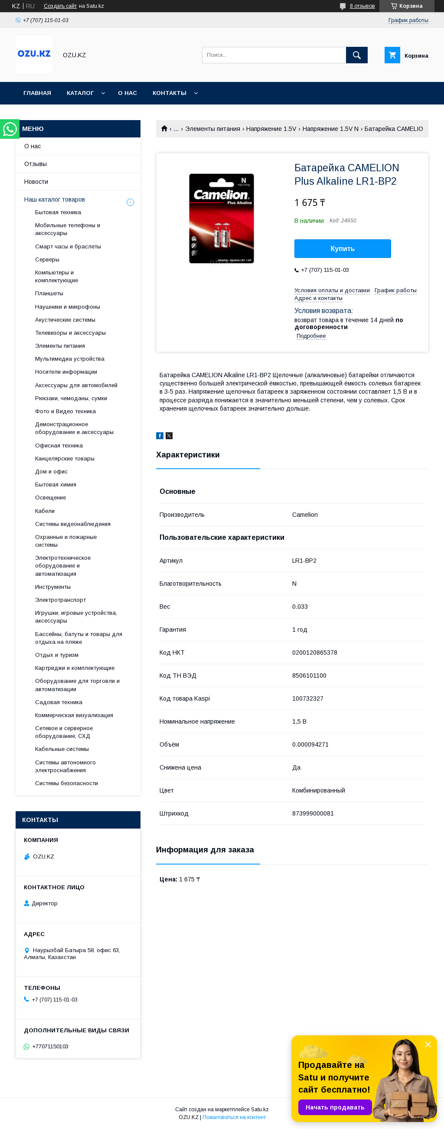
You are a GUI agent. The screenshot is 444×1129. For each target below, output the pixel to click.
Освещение (50, 497)
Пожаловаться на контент (234, 1117)
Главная (37, 93)
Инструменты (53, 587)
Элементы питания (212, 128)
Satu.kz (260, 1109)
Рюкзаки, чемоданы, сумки (71, 398)
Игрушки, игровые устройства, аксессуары (76, 617)
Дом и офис (51, 471)
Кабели (45, 511)
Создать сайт (60, 6)
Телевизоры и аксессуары (70, 333)
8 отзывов (362, 6)
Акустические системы (65, 320)
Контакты (169, 93)
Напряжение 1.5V (271, 128)
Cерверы (47, 259)
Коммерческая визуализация (74, 715)
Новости (36, 181)
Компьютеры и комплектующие (56, 276)
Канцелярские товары (65, 458)
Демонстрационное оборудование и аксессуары (74, 428)
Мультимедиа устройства (69, 359)
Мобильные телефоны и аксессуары (67, 229)
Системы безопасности (66, 783)
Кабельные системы (62, 749)
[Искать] (357, 55)
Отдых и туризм (56, 655)
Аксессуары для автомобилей (76, 385)
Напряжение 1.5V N (331, 128)
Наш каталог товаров (54, 199)
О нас (127, 93)
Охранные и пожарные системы (66, 541)
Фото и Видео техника (65, 411)
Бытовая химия (55, 484)
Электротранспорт (60, 600)
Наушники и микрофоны (67, 306)
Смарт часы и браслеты (68, 246)
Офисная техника (59, 445)
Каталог (80, 93)
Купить (343, 248)
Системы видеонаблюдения (73, 524)
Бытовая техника (58, 212)
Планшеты (49, 293)
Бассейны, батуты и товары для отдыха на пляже (78, 638)
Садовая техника (58, 702)
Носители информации (66, 372)
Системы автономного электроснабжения (65, 766)
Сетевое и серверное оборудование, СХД (64, 732)
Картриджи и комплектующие (74, 668)
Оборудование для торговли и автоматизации (77, 685)
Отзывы (35, 163)
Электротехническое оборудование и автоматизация (63, 566)
